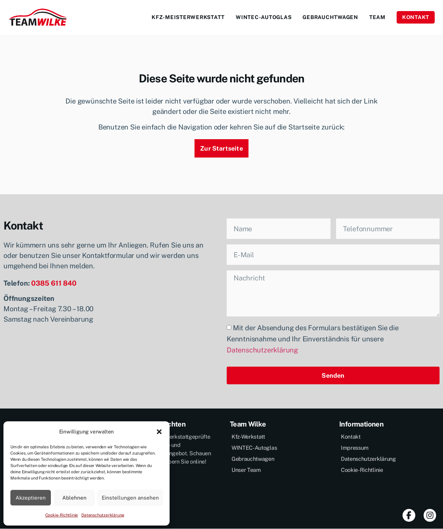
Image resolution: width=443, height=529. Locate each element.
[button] (159, 431)
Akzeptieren (31, 498)
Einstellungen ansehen (130, 498)
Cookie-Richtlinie (61, 515)
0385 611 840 (53, 283)
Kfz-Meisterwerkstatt (188, 17)
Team (377, 17)
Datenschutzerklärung (102, 515)
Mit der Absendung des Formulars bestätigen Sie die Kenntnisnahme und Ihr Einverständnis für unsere (313, 339)
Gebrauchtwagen (330, 17)
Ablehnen (74, 498)
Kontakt (415, 17)
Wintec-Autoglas (263, 17)
